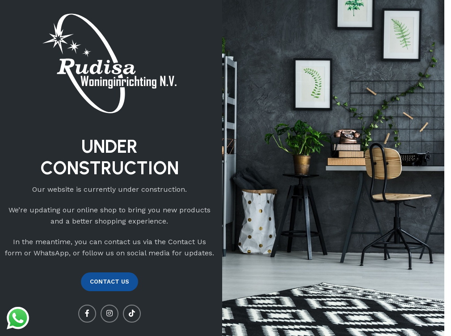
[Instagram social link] (109, 314)
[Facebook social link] (87, 314)
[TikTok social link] (132, 314)
